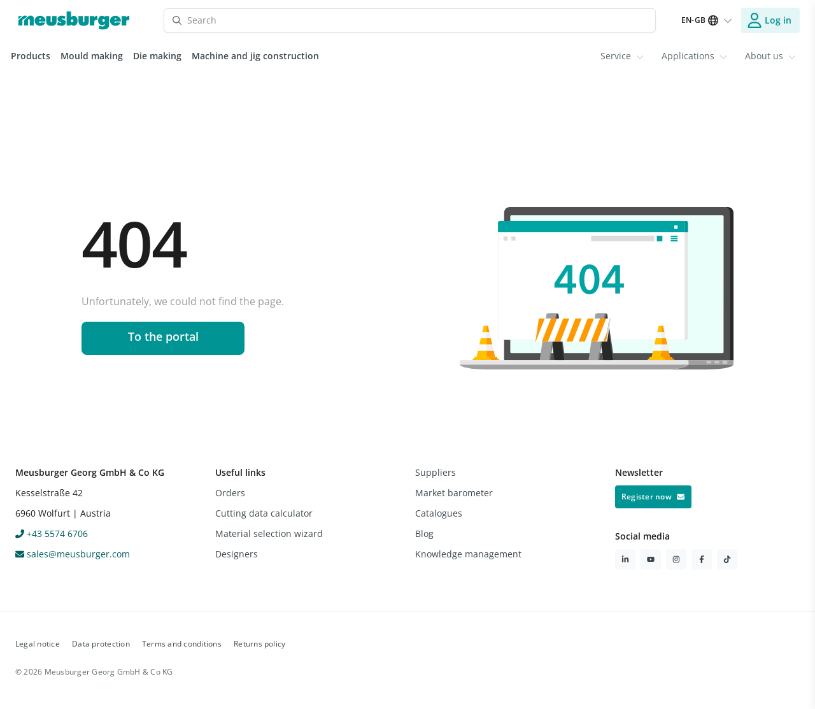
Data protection (101, 643)
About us (770, 56)
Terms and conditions (182, 643)
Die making (157, 56)
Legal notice (37, 643)
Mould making (91, 56)
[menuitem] (622, 56)
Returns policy (259, 643)
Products (30, 56)
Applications (694, 56)
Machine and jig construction (255, 56)
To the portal (163, 336)
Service (622, 56)
